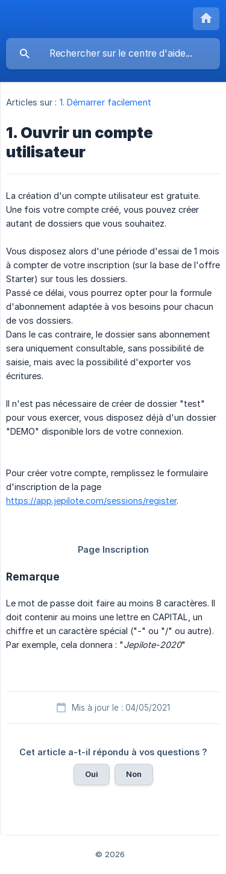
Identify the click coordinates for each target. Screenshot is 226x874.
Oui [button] (91, 774)
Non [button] (134, 774)
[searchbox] (113, 53)
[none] (206, 18)
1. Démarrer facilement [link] (105, 102)
